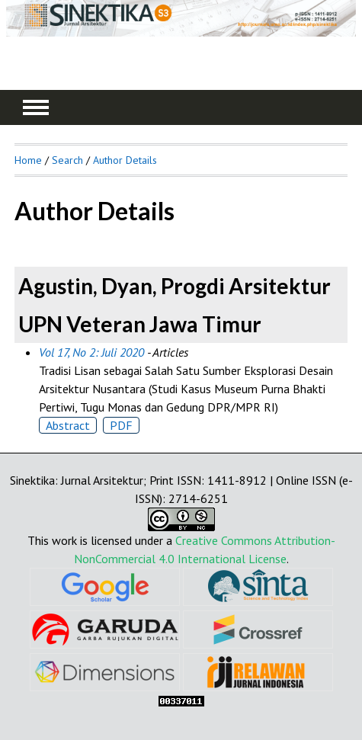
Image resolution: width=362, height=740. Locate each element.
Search (67, 160)
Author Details (125, 160)
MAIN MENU (36, 107)
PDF (121, 425)
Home (28, 160)
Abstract (68, 425)
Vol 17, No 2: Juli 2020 (91, 352)
